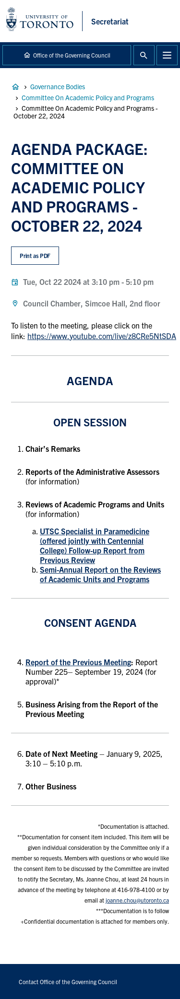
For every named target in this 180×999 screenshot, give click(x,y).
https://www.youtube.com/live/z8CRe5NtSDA (101, 336)
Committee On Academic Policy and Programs (88, 97)
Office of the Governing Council (71, 55)
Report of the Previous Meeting (78, 662)
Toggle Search (144, 55)
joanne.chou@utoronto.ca (137, 900)
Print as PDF (35, 255)
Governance (15, 86)
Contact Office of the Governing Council (68, 981)
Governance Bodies (57, 86)
